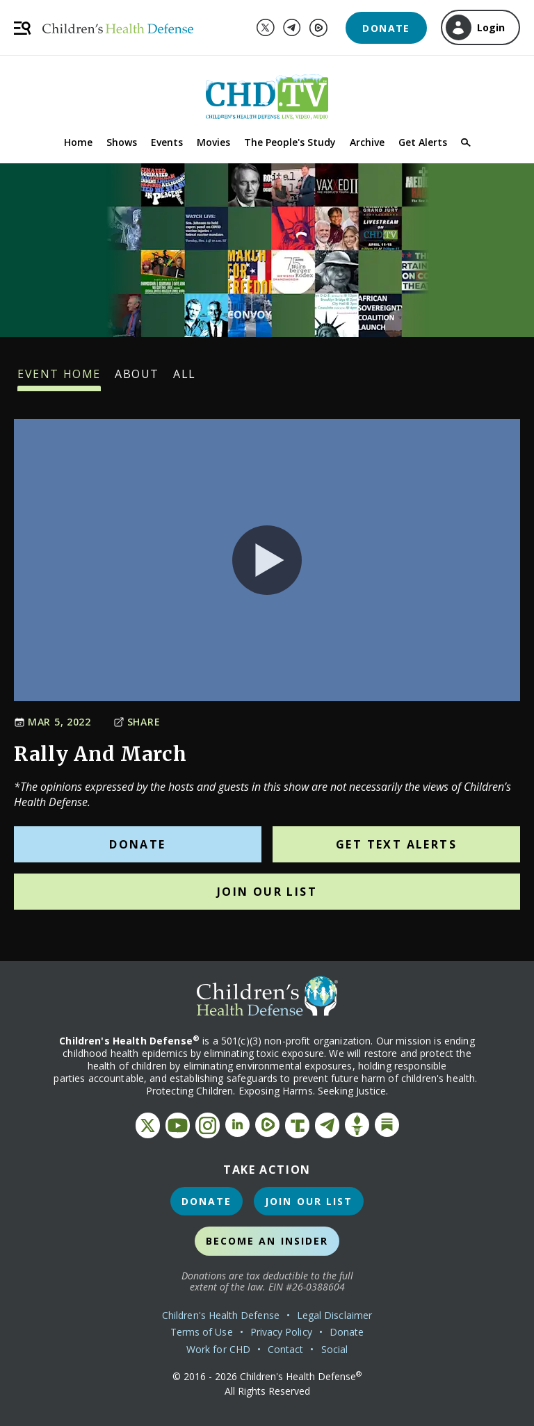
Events (167, 142)
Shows (121, 142)
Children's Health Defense (221, 1315)
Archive (367, 142)
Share (137, 721)
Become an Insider (267, 1240)
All (184, 378)
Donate (386, 28)
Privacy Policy (281, 1331)
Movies (213, 142)
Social (334, 1349)
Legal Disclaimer (334, 1315)
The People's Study (290, 142)
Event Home (59, 378)
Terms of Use (201, 1331)
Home (78, 142)
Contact (286, 1349)
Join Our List (267, 891)
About (137, 378)
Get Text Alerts (396, 844)
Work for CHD (218, 1349)
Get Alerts (422, 142)
